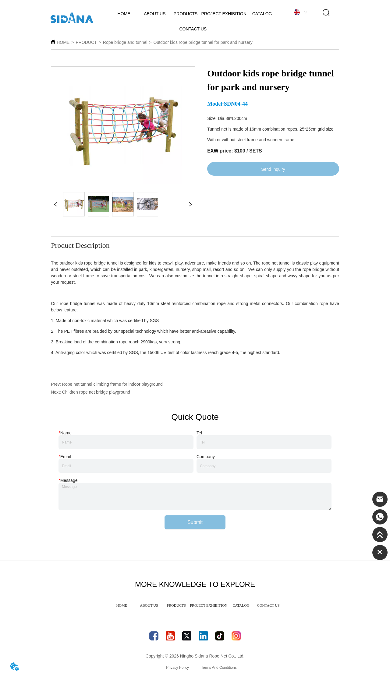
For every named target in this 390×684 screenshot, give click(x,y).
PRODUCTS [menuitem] (176, 605)
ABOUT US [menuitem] (149, 605)
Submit (195, 522)
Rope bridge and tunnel (125, 42)
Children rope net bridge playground (96, 392)
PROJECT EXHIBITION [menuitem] (208, 605)
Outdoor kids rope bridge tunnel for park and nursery (203, 42)
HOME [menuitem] (121, 605)
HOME (63, 42)
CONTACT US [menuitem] (268, 605)
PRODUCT (86, 42)
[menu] (195, 605)
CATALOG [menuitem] (241, 605)
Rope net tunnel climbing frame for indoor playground (112, 384)
